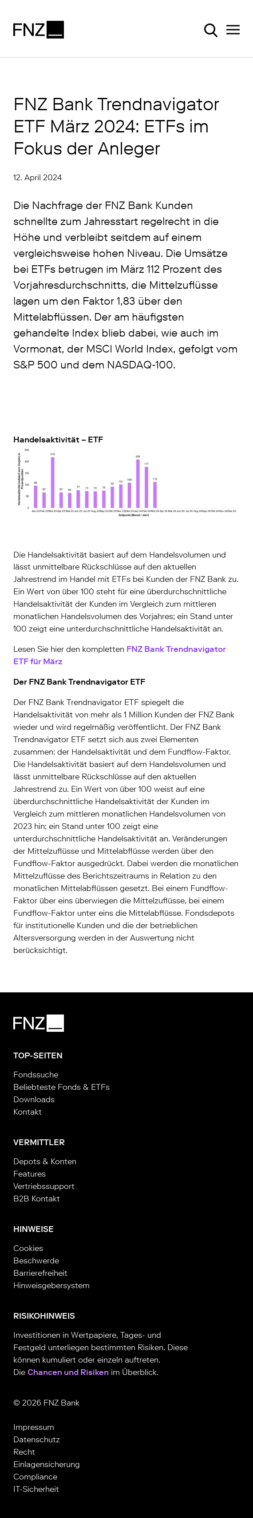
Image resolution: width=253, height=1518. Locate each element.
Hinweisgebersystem (51, 1285)
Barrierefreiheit (40, 1273)
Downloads (34, 1099)
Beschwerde (36, 1261)
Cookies (28, 1248)
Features (29, 1174)
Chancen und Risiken (68, 1372)
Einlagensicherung (46, 1464)
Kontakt (27, 1112)
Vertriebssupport (44, 1186)
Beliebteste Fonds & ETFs (61, 1087)
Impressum (33, 1427)
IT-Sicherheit (36, 1489)
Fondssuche (35, 1075)
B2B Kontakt (36, 1199)
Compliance (35, 1477)
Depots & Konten (44, 1161)
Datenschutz (36, 1439)
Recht (24, 1452)
